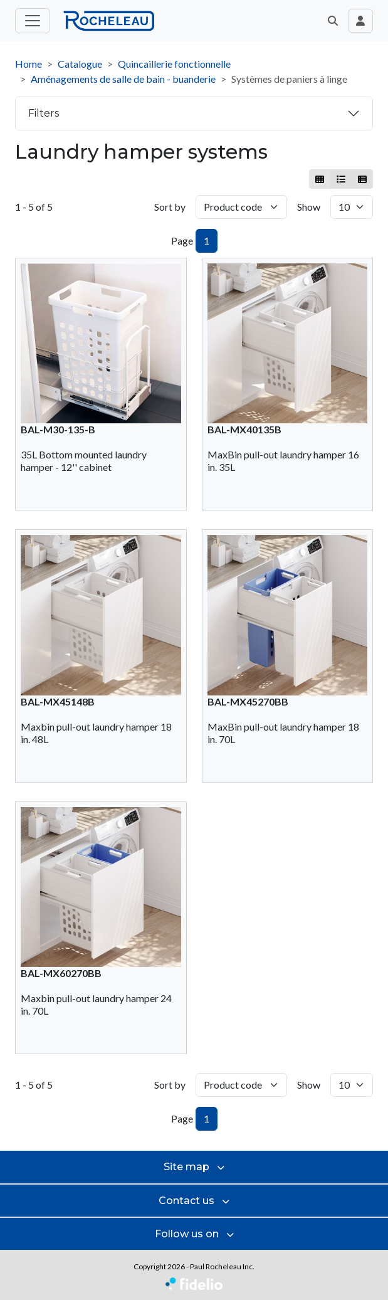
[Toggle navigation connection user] (360, 21)
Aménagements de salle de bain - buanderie (123, 79)
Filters (43, 113)
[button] (333, 20)
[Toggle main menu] (32, 20)
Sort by (170, 207)
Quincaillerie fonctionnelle (174, 64)
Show (308, 207)
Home (28, 64)
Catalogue (80, 64)
